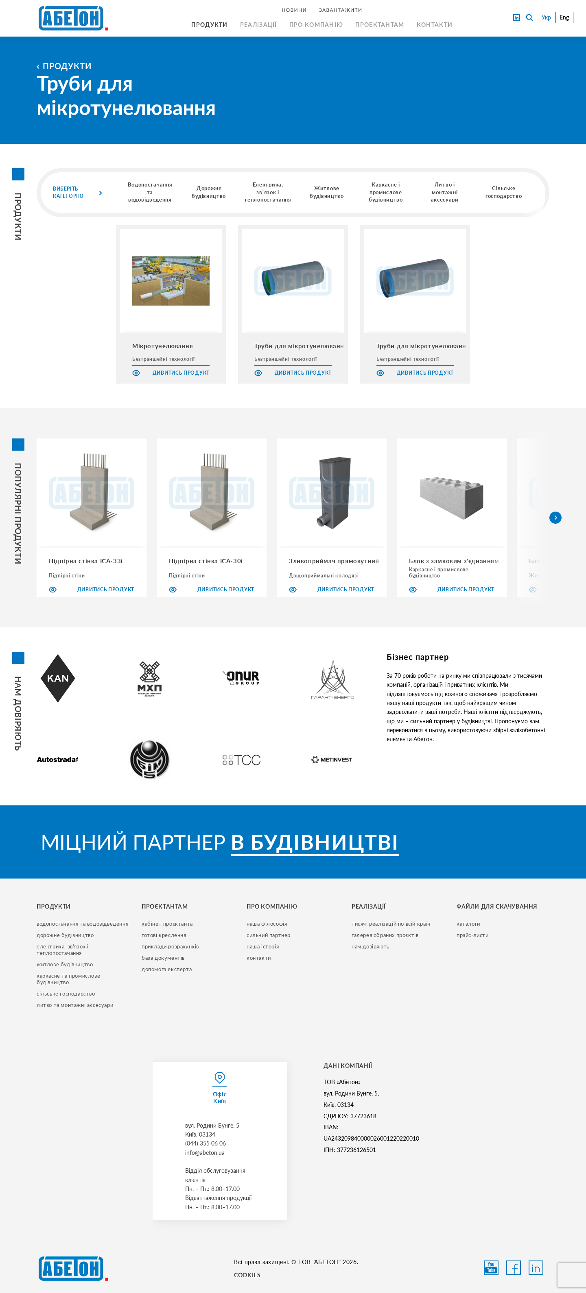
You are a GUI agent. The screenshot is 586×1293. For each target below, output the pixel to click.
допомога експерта (167, 969)
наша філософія (267, 923)
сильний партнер (269, 935)
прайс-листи (473, 935)
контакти (259, 958)
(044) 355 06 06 (205, 1143)
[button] (555, 517)
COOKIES (247, 1274)
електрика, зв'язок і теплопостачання (63, 949)
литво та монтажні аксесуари (75, 1005)
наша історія (263, 946)
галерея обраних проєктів (385, 935)
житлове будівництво (65, 964)
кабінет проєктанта (167, 923)
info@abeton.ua (205, 1152)
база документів (163, 958)
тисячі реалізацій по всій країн (391, 923)
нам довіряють (370, 946)
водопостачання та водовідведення (82, 923)
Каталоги (468, 923)
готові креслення (164, 935)
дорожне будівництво (65, 935)
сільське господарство (66, 993)
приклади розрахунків (170, 946)
